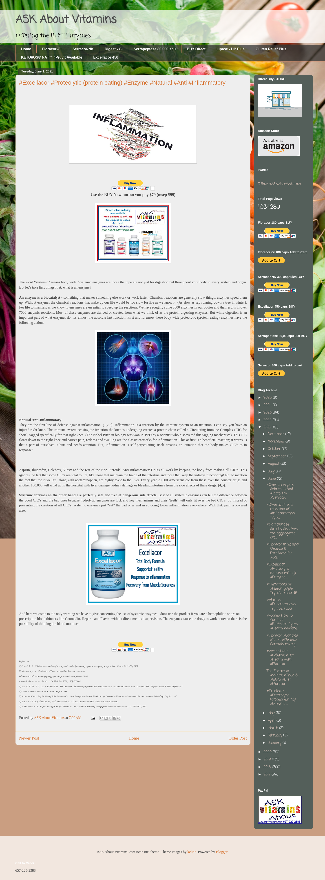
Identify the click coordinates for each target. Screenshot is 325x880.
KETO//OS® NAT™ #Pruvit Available (51, 57)
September (277, 456)
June (272, 479)
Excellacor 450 (105, 57)
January (275, 743)
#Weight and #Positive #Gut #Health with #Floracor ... (280, 657)
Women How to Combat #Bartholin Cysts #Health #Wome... (282, 622)
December (276, 434)
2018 (267, 767)
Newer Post (29, 738)
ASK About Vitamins (65, 20)
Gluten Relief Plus (271, 49)
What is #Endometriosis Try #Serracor (281, 604)
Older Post (237, 738)
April (272, 720)
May (272, 713)
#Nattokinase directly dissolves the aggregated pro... (282, 531)
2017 (267, 774)
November (276, 441)
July (272, 471)
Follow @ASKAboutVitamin (279, 184)
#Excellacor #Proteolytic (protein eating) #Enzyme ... (281, 571)
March (273, 728)
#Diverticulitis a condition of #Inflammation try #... (281, 511)
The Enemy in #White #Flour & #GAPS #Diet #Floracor (282, 677)
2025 (268, 398)
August (274, 463)
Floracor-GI (51, 49)
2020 (268, 752)
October (275, 449)
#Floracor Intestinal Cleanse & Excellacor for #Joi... (283, 551)
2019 (267, 759)
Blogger (221, 852)
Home (26, 49)
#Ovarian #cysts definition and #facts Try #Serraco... (280, 491)
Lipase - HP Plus (231, 49)
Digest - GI (114, 49)
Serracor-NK (83, 49)
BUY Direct (196, 49)
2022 (268, 420)
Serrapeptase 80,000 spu (155, 49)
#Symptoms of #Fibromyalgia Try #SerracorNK (282, 589)
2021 (267, 427)
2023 (268, 412)
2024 (268, 405)
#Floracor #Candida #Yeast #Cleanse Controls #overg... (282, 640)
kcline (191, 852)
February (275, 735)
